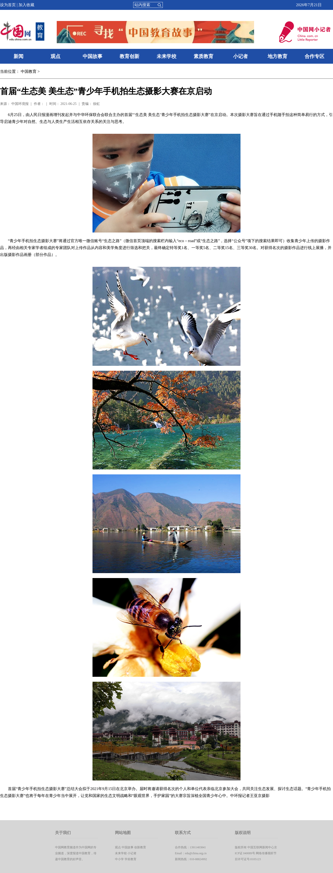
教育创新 (129, 56)
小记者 (240, 56)
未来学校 (166, 56)
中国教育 (29, 71)
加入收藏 (26, 5)
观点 (55, 56)
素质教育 (203, 56)
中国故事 (92, 56)
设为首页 (8, 5)
